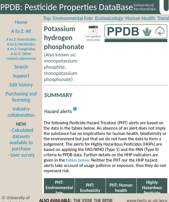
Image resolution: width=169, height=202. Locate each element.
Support (21, 76)
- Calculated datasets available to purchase (21, 139)
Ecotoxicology (109, 18)
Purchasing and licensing (21, 97)
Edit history (21, 85)
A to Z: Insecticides (21, 39)
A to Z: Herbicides (21, 44)
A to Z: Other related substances (21, 56)
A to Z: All (21, 31)
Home (21, 22)
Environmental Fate (73, 18)
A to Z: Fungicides (21, 49)
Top (47, 18)
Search (21, 67)
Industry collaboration (21, 112)
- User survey (21, 155)
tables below (77, 160)
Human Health (140, 18)
